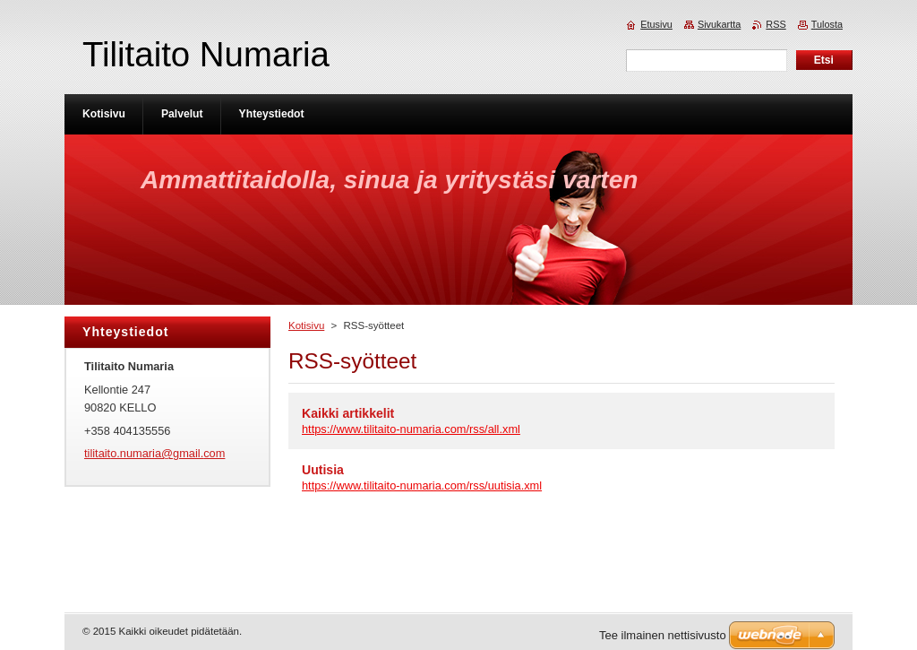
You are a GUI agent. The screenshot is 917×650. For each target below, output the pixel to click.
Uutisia (323, 470)
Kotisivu (306, 325)
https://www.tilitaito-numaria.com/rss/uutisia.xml (422, 485)
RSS (775, 24)
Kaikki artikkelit (348, 413)
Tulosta (827, 24)
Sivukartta (719, 24)
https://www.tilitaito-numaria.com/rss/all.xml (411, 429)
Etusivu (656, 24)
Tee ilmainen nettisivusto (662, 635)
